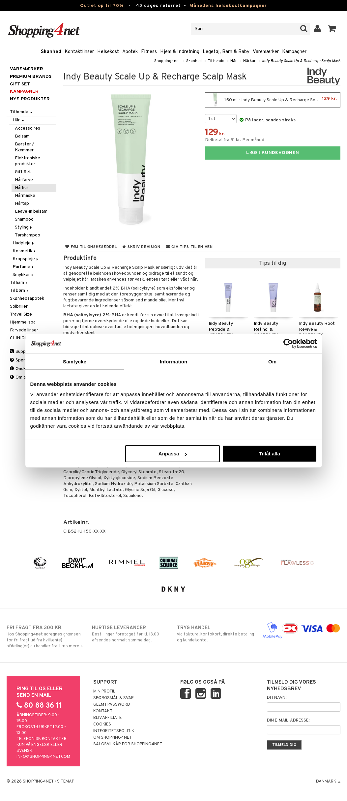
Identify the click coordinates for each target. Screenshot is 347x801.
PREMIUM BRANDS (30, 76)
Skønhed (51, 52)
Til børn (19, 290)
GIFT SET (20, 84)
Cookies (102, 724)
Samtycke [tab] (74, 361)
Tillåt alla (269, 453)
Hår (233, 61)
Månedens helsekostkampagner (228, 6)
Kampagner (294, 52)
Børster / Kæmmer (24, 147)
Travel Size (21, 314)
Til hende (216, 61)
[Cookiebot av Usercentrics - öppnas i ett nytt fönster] (288, 343)
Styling (24, 227)
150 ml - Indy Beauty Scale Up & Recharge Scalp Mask (273, 100)
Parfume (24, 267)
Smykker (23, 275)
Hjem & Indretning (179, 52)
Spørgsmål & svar (113, 698)
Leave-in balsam (31, 211)
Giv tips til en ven (189, 247)
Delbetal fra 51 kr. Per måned (234, 140)
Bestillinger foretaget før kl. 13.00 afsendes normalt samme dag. (131, 634)
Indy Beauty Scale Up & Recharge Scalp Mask (301, 61)
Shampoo (24, 219)
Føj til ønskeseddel (91, 247)
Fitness (149, 52)
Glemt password (111, 704)
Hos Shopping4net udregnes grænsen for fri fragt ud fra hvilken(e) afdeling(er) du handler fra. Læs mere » (46, 637)
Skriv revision (141, 247)
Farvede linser (24, 330)
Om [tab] (272, 361)
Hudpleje (24, 243)
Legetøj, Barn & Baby (226, 52)
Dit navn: (276, 697)
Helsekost (108, 52)
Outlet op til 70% (102, 6)
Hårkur (249, 61)
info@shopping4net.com (43, 756)
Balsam (22, 136)
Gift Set (23, 172)
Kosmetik (25, 251)
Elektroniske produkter (27, 161)
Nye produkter (30, 99)
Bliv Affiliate (107, 718)
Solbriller (19, 306)
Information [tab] (174, 361)
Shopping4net (167, 61)
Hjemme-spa (23, 322)
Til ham (19, 283)
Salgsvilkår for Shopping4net (127, 744)
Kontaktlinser (79, 52)
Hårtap (22, 203)
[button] (332, 29)
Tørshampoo (27, 235)
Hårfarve (24, 180)
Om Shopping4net (112, 737)
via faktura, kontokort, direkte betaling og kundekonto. (216, 634)
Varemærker (266, 52)
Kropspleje (26, 259)
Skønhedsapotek (27, 298)
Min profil (104, 691)
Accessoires (27, 128)
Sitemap (65, 781)
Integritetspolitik (113, 731)
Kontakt (102, 711)
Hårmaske (25, 196)
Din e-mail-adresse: (288, 720)
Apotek (130, 52)
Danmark (328, 781)
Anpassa (173, 453)
